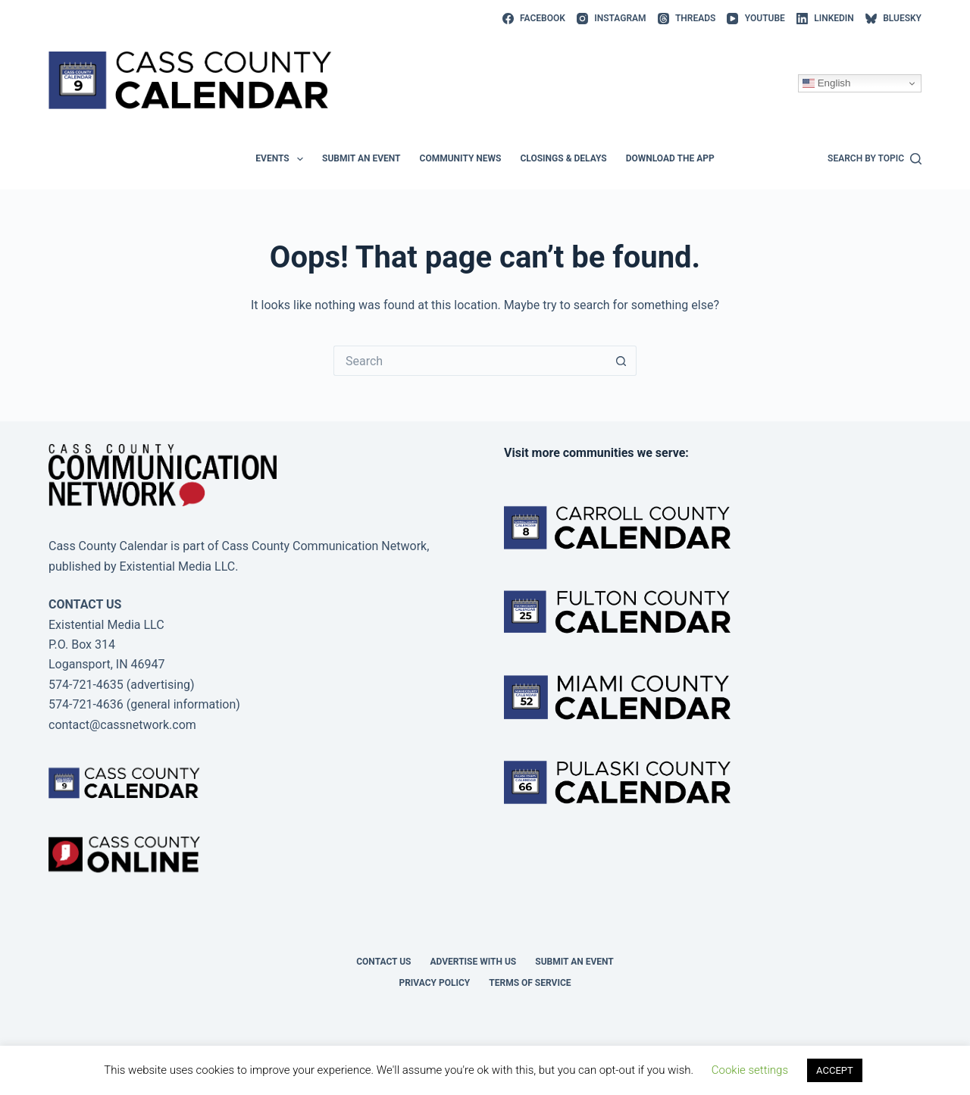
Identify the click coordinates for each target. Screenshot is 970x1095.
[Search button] (621, 361)
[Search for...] (469, 361)
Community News (461, 158)
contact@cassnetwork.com (122, 725)
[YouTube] (755, 19)
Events (282, 159)
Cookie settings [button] (750, 1070)
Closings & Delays (563, 158)
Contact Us (383, 961)
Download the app (670, 158)
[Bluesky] (893, 19)
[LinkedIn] (825, 19)
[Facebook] (533, 19)
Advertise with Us (473, 961)
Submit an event (361, 158)
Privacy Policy (434, 983)
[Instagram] (611, 19)
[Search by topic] (875, 159)
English (826, 83)
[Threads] (687, 19)
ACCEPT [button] (834, 1070)
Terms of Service (530, 983)
